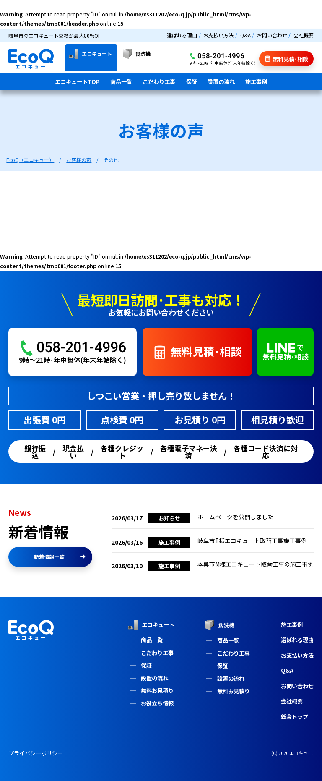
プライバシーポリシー (35, 753)
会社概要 (303, 35)
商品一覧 (121, 82)
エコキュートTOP (77, 82)
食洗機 (219, 625)
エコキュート (151, 625)
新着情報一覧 (59, 556)
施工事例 (256, 82)
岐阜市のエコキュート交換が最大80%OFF (55, 35)
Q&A (245, 35)
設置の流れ (221, 82)
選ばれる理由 (182, 35)
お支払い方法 (218, 35)
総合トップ (294, 717)
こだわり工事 (159, 82)
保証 (191, 82)
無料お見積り (157, 691)
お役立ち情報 (157, 703)
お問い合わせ (272, 35)
